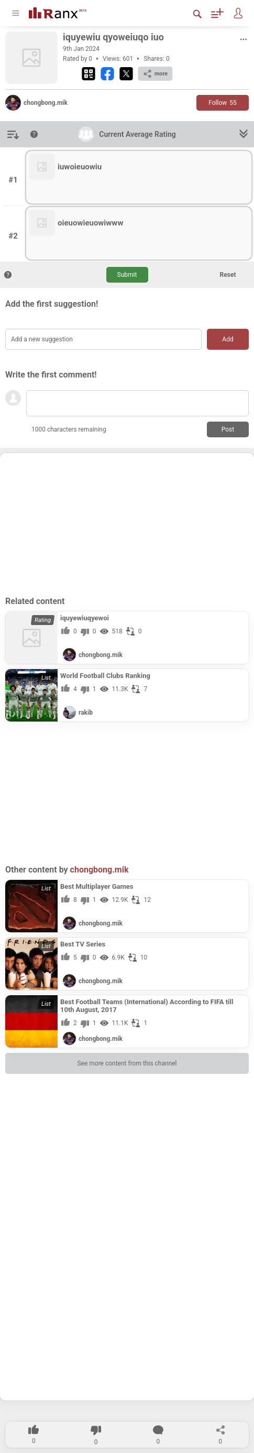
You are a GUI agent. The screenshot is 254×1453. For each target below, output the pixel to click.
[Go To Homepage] (65, 12)
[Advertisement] (127, 523)
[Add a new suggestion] (103, 339)
